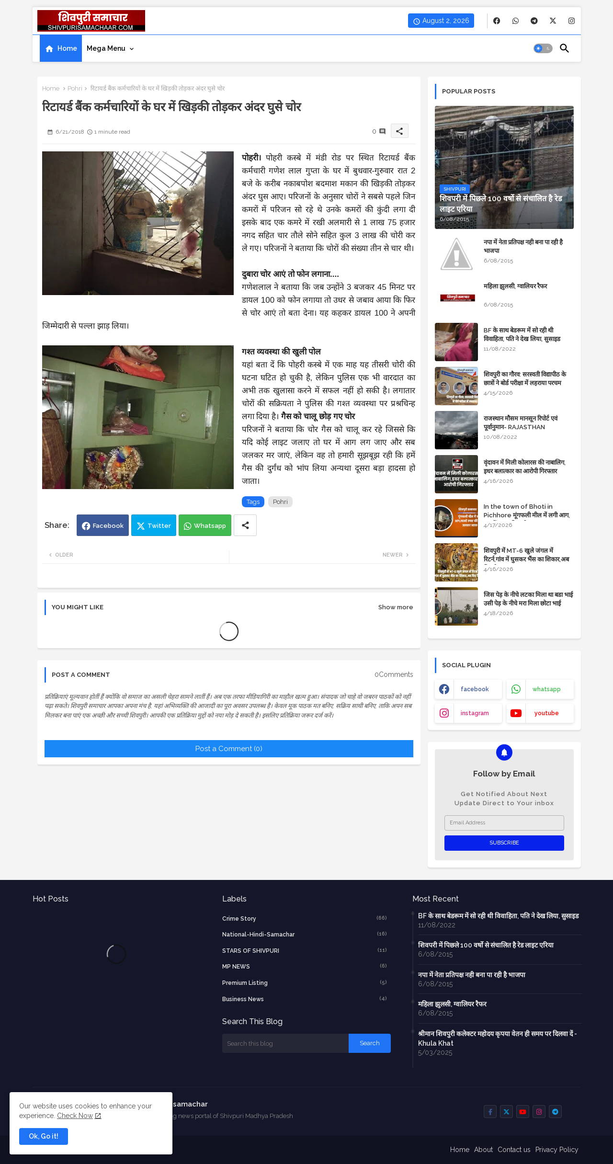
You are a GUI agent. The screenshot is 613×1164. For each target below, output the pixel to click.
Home (67, 48)
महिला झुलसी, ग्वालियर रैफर (515, 286)
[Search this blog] (285, 1043)
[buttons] (497, 20)
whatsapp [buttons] (547, 689)
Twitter (159, 525)
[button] (543, 48)
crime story (304, 918)
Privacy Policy (557, 1149)
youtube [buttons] (546, 713)
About (483, 1149)
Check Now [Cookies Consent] (75, 1115)
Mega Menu (106, 48)
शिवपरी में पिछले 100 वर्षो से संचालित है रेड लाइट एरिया (486, 945)
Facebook (108, 525)
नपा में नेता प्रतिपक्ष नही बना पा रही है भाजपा (523, 246)
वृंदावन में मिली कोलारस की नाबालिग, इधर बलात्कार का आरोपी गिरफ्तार (525, 467)
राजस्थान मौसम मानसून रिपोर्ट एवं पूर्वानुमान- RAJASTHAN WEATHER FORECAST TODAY (527, 427)
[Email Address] (504, 823)
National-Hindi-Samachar (304, 934)
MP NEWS (304, 966)
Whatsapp (210, 525)
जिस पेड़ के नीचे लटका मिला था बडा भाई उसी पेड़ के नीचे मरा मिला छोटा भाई (528, 599)
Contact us (514, 1149)
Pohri (75, 88)
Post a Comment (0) (228, 748)
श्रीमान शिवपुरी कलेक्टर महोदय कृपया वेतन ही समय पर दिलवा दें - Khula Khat (497, 1038)
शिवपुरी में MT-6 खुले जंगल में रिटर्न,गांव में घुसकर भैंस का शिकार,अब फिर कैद (526, 559)
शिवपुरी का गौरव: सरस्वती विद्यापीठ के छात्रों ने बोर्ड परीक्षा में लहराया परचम (525, 379)
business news (304, 999)
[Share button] (245, 525)
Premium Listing (304, 982)
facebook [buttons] (475, 689)
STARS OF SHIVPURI (304, 950)
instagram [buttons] (475, 713)
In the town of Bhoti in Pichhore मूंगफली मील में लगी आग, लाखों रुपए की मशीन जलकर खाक (527, 515)
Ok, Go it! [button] (43, 1136)
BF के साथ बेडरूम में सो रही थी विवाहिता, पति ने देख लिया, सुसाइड (522, 334)
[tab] (61, 48)
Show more (395, 607)
